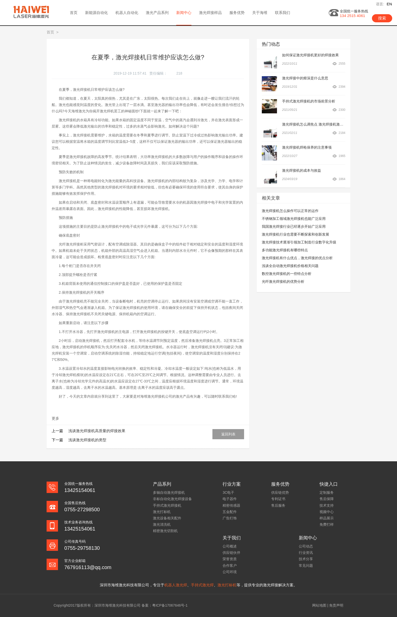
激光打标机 (162, 512)
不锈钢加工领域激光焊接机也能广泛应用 (294, 219)
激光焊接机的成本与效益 (301, 170)
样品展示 (327, 518)
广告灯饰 (230, 518)
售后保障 (327, 499)
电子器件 (230, 499)
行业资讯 (306, 553)
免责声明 (336, 605)
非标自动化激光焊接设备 (172, 499)
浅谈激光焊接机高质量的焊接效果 (96, 431)
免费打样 (327, 524)
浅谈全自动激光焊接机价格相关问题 (290, 266)
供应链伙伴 (231, 553)
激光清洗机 (162, 524)
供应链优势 (280, 492)
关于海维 (259, 12)
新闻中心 (183, 12)
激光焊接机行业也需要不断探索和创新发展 (295, 234)
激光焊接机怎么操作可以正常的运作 (290, 211)
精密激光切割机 (165, 531)
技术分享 (306, 559)
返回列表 (228, 434)
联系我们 (282, 12)
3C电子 (228, 492)
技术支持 (327, 505)
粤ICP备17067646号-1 (170, 605)
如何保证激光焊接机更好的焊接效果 (310, 55)
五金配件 (230, 512)
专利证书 (278, 499)
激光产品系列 (157, 12)
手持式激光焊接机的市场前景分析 (308, 101)
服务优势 (237, 12)
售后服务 (278, 505)
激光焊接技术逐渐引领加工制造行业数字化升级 (299, 242)
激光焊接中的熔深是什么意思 (305, 78)
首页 (73, 12)
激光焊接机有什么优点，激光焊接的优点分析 (297, 258)
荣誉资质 (230, 559)
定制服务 (327, 492)
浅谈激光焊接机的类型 (87, 440)
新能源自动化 (96, 12)
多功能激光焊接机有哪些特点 (285, 250)
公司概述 (230, 546)
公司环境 (230, 572)
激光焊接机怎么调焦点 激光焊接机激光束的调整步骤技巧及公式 (332, 124)
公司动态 (306, 546)
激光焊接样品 (210, 12)
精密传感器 (231, 505)
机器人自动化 (126, 12)
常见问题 (306, 565)
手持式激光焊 (202, 585)
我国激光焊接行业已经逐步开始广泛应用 (294, 226)
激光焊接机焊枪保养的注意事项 (307, 147)
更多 (55, 418)
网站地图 (319, 605)
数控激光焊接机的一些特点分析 (286, 274)
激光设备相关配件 (167, 518)
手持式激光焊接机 (167, 505)
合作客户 (230, 565)
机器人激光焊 (175, 585)
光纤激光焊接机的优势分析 (283, 281)
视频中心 (327, 512)
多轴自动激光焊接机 (169, 492)
